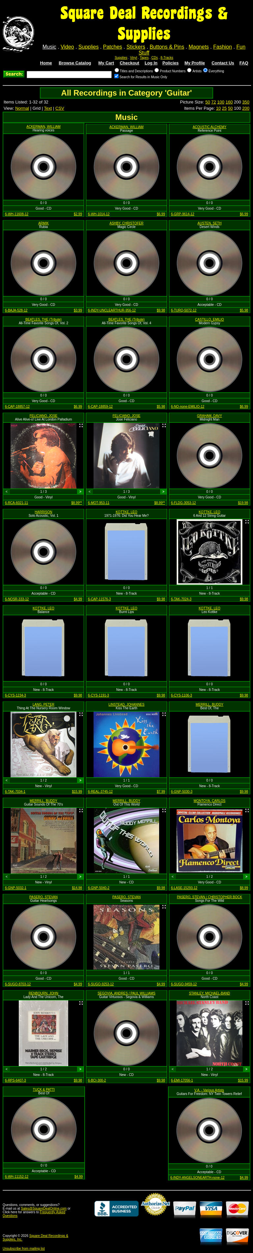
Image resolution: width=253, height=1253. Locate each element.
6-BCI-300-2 (97, 1080)
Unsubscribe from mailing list (24, 1248)
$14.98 (77, 888)
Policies (170, 62)
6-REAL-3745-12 (100, 791)
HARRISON (43, 512)
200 (245, 108)
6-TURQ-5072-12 (183, 310)
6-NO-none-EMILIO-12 (187, 406)
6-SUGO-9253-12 (101, 984)
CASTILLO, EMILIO (209, 319)
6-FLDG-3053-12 (183, 503)
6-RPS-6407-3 (15, 1080)
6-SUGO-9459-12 (184, 984)
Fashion (222, 47)
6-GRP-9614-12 (182, 214)
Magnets (198, 47)
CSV (59, 108)
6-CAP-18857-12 (17, 406)
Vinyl (133, 57)
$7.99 (161, 791)
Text (48, 108)
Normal (22, 108)
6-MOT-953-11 (98, 503)
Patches (112, 47)
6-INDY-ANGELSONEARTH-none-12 (197, 1177)
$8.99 (244, 888)
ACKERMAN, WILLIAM (43, 126)
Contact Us (222, 62)
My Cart (106, 62)
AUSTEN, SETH (210, 223)
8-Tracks (166, 57)
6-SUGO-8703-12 (18, 984)
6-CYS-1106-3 (181, 695)
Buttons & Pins (167, 47)
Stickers (135, 47)
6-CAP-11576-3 (99, 599)
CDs (155, 57)
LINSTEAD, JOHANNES (127, 704)
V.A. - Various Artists (209, 1090)
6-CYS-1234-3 (15, 695)
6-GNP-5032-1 (15, 888)
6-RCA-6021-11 (16, 503)
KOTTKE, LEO (126, 512)
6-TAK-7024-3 (181, 599)
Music (49, 47)
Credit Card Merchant (155, 1218)
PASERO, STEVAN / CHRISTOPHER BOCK (209, 897)
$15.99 (77, 791)
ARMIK (43, 223)
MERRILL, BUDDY (209, 704)
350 (245, 102)
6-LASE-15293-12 (184, 888)
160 (229, 102)
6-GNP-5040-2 (98, 888)
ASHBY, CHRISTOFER (127, 223)
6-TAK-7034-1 (15, 791)
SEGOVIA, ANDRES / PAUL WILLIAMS (126, 993)
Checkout (129, 62)
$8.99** (76, 503)
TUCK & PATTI (44, 1089)
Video (67, 47)
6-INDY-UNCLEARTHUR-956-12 (112, 310)
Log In (151, 62)
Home (46, 62)
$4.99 (78, 599)
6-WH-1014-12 (99, 214)
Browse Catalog (75, 62)
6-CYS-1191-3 (98, 695)
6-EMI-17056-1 (182, 1080)
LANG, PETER (43, 704)
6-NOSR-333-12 (17, 599)
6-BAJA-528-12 (16, 310)
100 (220, 102)
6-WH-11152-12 (16, 1176)
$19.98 (243, 503)
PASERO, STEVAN (43, 897)
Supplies (88, 47)
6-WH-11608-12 (16, 214)
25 (224, 108)
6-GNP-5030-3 (181, 791)
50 (207, 102)
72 (213, 102)
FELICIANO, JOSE (43, 416)
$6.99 (161, 214)
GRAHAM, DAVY (209, 416)
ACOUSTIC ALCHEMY (209, 127)
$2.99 (78, 214)
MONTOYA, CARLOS (209, 801)
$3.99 (78, 310)
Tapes (144, 57)
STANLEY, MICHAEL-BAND (209, 993)
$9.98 (161, 310)
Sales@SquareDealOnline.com (44, 1208)
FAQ (243, 62)
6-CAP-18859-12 (100, 406)
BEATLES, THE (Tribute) (43, 319)
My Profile (194, 62)
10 (218, 108)
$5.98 (244, 310)
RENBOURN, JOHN (43, 993)
